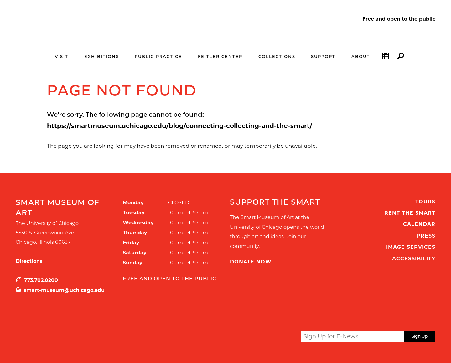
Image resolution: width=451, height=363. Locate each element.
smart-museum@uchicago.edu (64, 290)
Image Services (410, 247)
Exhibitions (101, 56)
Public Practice (158, 56)
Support (323, 56)
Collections (276, 56)
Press (426, 236)
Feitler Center (220, 56)
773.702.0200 (41, 280)
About (360, 56)
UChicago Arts (76, 337)
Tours (425, 202)
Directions (29, 261)
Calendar (385, 58)
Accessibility (413, 259)
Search (400, 58)
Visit (61, 56)
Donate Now (251, 262)
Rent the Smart (409, 213)
